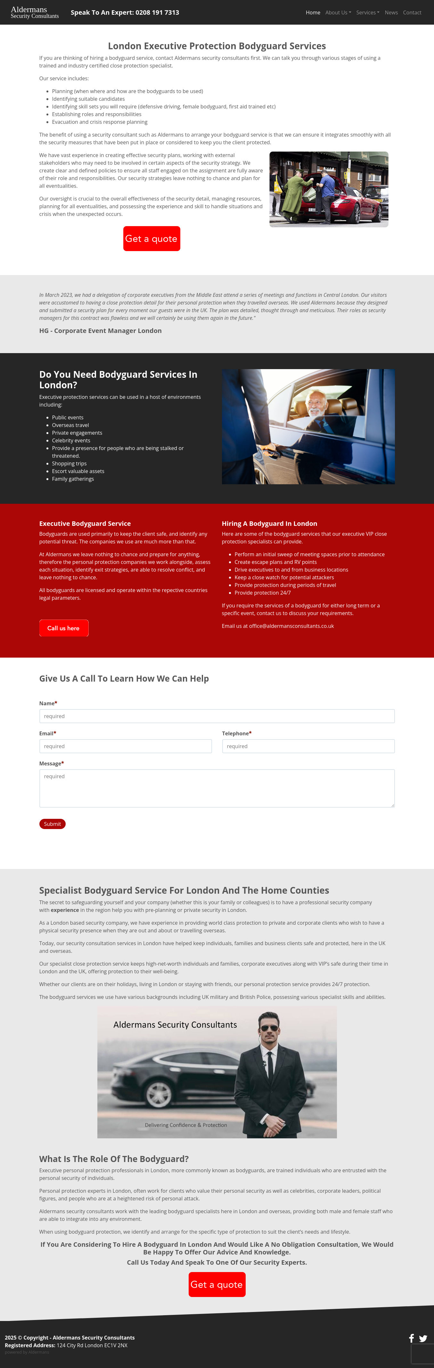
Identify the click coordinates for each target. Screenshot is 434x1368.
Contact (412, 12)
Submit (52, 823)
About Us (336, 12)
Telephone (237, 733)
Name (48, 703)
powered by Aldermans (27, 1352)
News (391, 12)
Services (366, 12)
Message (51, 763)
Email (47, 733)
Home (313, 12)
